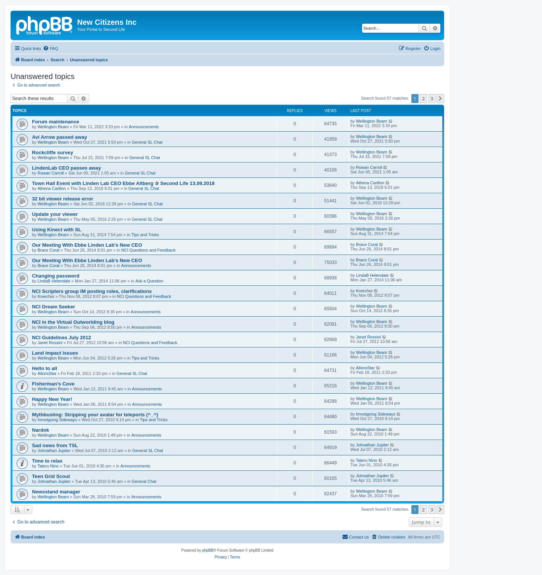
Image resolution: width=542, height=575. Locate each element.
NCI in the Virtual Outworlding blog (73, 322)
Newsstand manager (56, 492)
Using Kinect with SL (56, 229)
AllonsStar (47, 373)
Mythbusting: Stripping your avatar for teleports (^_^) (95, 414)
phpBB (207, 550)
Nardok (40, 430)
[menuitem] (50, 48)
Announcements (144, 126)
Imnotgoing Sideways (57, 419)
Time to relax (47, 461)
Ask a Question (150, 281)
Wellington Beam (53, 126)
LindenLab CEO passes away (66, 168)
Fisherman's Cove (53, 384)
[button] (440, 98)
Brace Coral (48, 250)
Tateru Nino (48, 466)
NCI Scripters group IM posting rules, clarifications (92, 291)
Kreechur (46, 296)
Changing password (55, 276)
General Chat (144, 481)
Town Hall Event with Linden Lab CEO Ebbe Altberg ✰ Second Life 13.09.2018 (123, 183)
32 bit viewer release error (62, 199)
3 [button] (432, 98)
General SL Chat (147, 142)
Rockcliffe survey (52, 152)
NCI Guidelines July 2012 (61, 337)
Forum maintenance (55, 121)
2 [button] (423, 98)
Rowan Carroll (51, 173)
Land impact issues (55, 353)
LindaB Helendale (54, 281)
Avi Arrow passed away (59, 137)
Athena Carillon (52, 188)
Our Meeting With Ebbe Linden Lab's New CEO (87, 245)
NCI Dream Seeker (53, 306)
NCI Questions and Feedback (148, 250)
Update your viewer (55, 214)
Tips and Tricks (145, 234)
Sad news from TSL (55, 445)
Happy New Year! (52, 399)
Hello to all (44, 368)
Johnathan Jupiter (54, 450)
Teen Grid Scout (51, 476)
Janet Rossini (50, 342)
